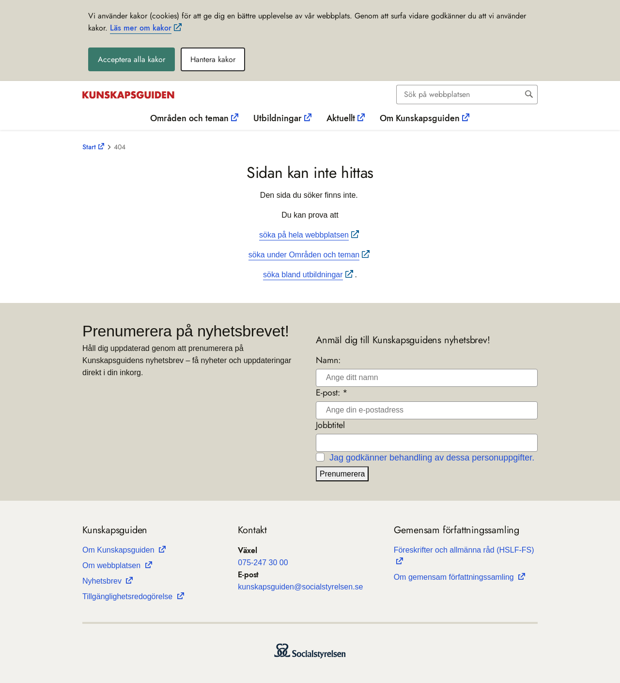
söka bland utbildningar (303, 274)
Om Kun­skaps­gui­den (119, 550)
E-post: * (332, 393)
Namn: (328, 360)
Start (89, 147)
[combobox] (467, 94)
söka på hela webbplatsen (304, 235)
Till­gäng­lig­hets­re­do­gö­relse (128, 596)
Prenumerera (342, 474)
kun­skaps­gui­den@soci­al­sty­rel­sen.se (300, 587)
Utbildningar (277, 118)
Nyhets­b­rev (103, 581)
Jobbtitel (330, 425)
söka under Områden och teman (303, 255)
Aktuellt (340, 118)
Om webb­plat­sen (112, 565)
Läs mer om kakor (140, 27)
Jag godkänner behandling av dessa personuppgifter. (431, 457)
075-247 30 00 (263, 562)
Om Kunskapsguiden (420, 118)
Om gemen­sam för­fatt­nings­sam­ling (455, 577)
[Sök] (459, 94)
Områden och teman (189, 118)
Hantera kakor (212, 59)
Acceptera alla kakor (131, 59)
